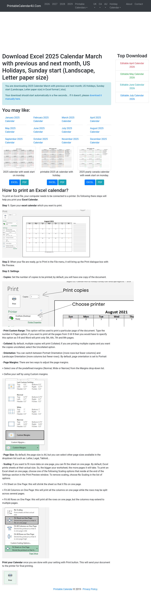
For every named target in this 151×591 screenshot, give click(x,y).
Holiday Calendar (114, 6)
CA (100, 4)
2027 (54, 4)
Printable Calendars (80, 6)
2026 (47, 4)
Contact (139, 4)
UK (94, 4)
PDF (24, 182)
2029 (70, 4)
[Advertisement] (75, 32)
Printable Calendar (63, 589)
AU (105, 4)
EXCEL (14, 182)
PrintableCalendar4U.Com (24, 6)
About (129, 4)
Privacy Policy (90, 589)
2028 (62, 4)
